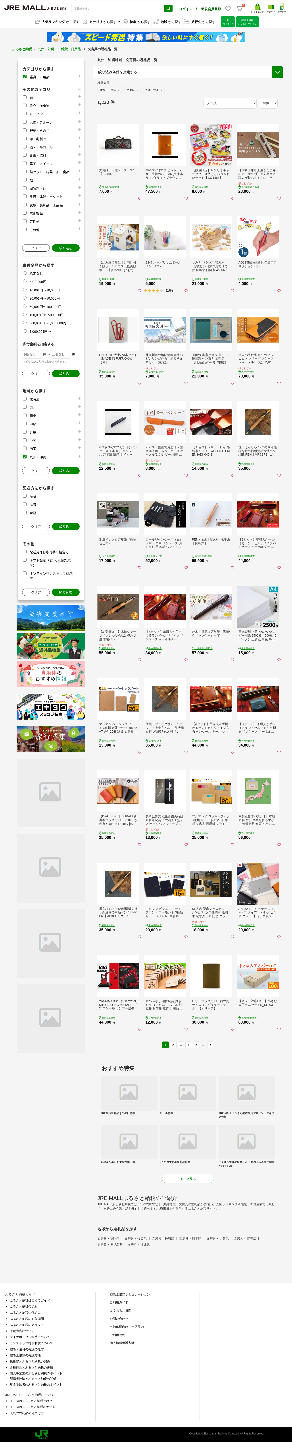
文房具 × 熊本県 (190, 1238)
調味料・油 (37, 188)
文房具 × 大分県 (218, 1238)
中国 (32, 440)
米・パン (36, 113)
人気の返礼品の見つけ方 (27, 1412)
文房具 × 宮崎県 (245, 1238)
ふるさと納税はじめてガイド (30, 1300)
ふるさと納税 (22, 48)
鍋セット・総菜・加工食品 (49, 171)
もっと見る (188, 1178)
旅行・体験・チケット (46, 196)
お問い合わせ (119, 1318)
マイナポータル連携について (30, 1336)
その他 (34, 229)
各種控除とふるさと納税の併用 (31, 1367)
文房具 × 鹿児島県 (110, 1244)
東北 (32, 407)
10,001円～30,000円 (44, 289)
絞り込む (65, 247)
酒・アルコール (41, 146)
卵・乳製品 (37, 138)
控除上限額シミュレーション (130, 1294)
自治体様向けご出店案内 (127, 1326)
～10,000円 (37, 281)
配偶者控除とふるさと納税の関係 (33, 1378)
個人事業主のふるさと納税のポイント (36, 1373)
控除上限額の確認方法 (25, 1355)
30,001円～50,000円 (44, 297)
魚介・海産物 (39, 105)
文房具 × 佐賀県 (136, 1238)
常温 (32, 512)
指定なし (36, 273)
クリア (36, 247)
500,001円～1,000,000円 (47, 322)
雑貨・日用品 (71, 48)
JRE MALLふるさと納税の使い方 (33, 1406)
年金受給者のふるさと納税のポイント (36, 1384)
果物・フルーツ (41, 121)
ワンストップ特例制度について (31, 1342)
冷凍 (32, 504)
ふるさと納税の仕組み (25, 1312)
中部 (32, 423)
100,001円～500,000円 (46, 314)
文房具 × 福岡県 (108, 1238)
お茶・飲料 (37, 155)
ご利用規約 (117, 1334)
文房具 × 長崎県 (163, 1238)
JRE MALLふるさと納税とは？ (31, 1400)
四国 (32, 448)
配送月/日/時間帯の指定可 (49, 551)
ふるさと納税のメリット (27, 1324)
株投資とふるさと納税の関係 (30, 1361)
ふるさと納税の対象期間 (27, 1318)
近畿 (32, 431)
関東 (32, 415)
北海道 (34, 398)
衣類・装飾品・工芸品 (46, 204)
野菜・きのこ (39, 130)
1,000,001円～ (40, 331)
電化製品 (36, 212)
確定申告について (22, 1330)
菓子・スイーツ (41, 163)
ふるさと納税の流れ (24, 1306)
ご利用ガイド (119, 1302)
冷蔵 (32, 495)
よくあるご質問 (120, 1310)
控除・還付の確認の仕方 (27, 1349)
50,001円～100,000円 (45, 306)
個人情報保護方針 (122, 1342)
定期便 (34, 221)
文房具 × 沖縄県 (139, 1244)
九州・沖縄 (46, 48)
